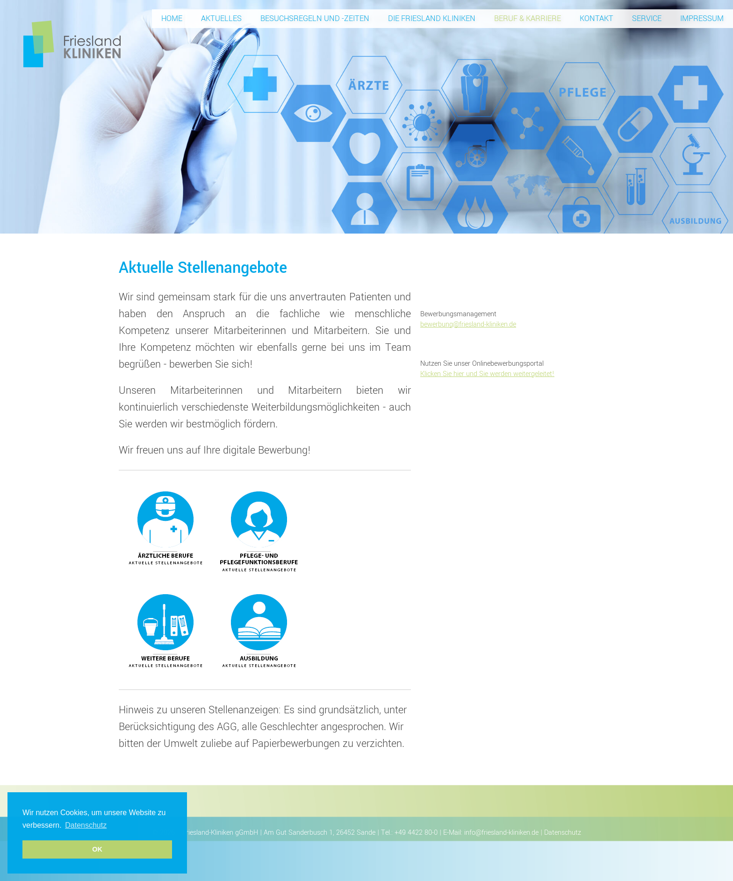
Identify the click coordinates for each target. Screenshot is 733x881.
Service (646, 18)
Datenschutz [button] (86, 825)
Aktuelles (221, 18)
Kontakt (596, 18)
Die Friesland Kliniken (431, 18)
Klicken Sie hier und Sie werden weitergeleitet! (487, 374)
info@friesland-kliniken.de (501, 833)
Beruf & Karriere (527, 18)
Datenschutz (562, 833)
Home (171, 18)
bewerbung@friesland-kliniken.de (468, 324)
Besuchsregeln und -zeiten (314, 18)
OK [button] (97, 849)
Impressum (702, 18)
